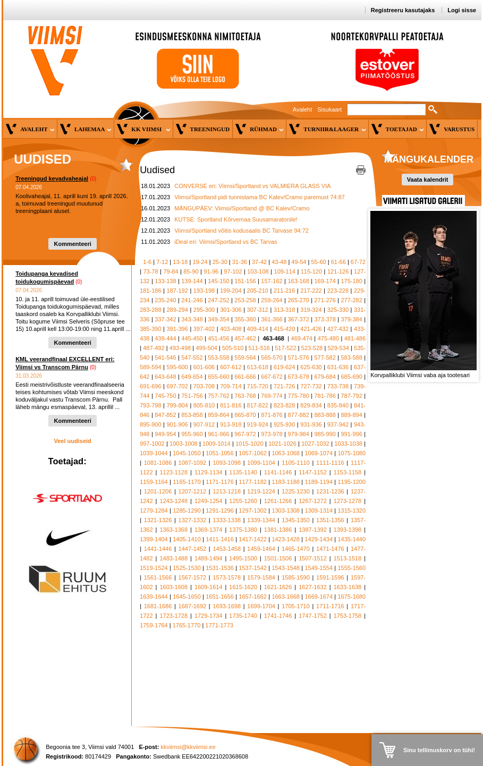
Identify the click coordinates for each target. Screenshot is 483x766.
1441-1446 (158, 549)
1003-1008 (184, 443)
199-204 (230, 290)
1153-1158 (348, 472)
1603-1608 (173, 587)
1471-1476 (330, 549)
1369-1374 (208, 529)
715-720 (257, 386)
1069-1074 (318, 453)
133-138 (165, 281)
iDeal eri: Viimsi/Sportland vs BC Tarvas (225, 242)
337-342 (165, 319)
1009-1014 (216, 443)
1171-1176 (220, 482)
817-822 (257, 405)
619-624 (284, 367)
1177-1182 (253, 482)
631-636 (338, 367)
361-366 (271, 319)
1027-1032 (315, 443)
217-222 (310, 290)
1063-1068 (286, 453)
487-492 (153, 348)
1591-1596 (330, 577)
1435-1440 (352, 539)
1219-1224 (261, 491)
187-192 (177, 290)
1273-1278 (348, 501)
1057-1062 (253, 453)
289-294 (177, 310)
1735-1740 (243, 615)
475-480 (328, 338)
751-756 (191, 396)
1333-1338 (227, 520)
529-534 (338, 348)
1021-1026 (282, 443)
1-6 (147, 262)
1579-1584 (261, 577)
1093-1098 (227, 462)
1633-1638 (348, 587)
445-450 (191, 338)
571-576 (298, 357)
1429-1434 (318, 539)
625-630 (310, 367)
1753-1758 (348, 615)
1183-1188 (286, 482)
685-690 (351, 376)
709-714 (230, 386)
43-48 (279, 262)
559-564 (245, 357)
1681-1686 (158, 606)
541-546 (165, 357)
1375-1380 (243, 529)
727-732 (310, 386)
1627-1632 (313, 587)
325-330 (338, 310)
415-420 (284, 329)
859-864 (218, 415)
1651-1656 (220, 596)
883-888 (324, 415)
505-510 (232, 348)
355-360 (245, 319)
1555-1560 (352, 568)
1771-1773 (219, 625)
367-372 (298, 319)
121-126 (338, 271)
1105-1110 (296, 462)
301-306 (230, 310)
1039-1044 (154, 453)
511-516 (259, 348)
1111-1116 (330, 462)
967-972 (245, 434)
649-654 (191, 376)
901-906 (177, 424)
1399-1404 (154, 539)
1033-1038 (348, 443)
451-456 (218, 338)
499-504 (206, 348)
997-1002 (152, 443)
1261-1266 (278, 501)
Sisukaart (329, 109)
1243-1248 (173, 501)
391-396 (177, 329)
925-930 (284, 424)
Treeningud (210, 129)
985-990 (324, 434)
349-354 (218, 319)
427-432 (338, 329)
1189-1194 (318, 482)
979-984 (298, 434)
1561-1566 (158, 577)
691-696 (150, 386)
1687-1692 (193, 606)
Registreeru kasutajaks (403, 10)
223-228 (338, 290)
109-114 (284, 271)
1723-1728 (173, 615)
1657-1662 (253, 596)
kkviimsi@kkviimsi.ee (187, 747)
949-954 (165, 434)
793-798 (150, 405)
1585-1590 (296, 577)
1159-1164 (154, 482)
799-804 (177, 405)
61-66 (338, 262)
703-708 (204, 386)
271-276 (324, 300)
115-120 (311, 271)
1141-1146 (278, 472)
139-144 (191, 281)
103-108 (257, 271)
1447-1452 (193, 549)
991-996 (351, 434)
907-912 (204, 424)
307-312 (257, 310)
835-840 (338, 405)
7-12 (162, 262)
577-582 (324, 357)
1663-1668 (286, 596)
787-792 (351, 396)
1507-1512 (313, 558)
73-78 (150, 271)
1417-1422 (253, 539)
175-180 (351, 281)
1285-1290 (187, 510)
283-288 (150, 310)
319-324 (310, 310)
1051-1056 (220, 453)
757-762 (218, 396)
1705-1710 (296, 606)
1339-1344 (261, 520)
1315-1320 (352, 510)
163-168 (298, 281)
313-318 (284, 310)
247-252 (218, 300)
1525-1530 (187, 568)
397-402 (204, 329)
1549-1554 (318, 568)
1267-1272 (313, 501)
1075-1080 (352, 453)
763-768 (245, 396)
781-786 (324, 396)
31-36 (239, 262)
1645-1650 (187, 596)
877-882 (298, 415)
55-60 (318, 262)
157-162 (271, 281)
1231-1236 (330, 491)
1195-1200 (352, 482)
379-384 (351, 319)
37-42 (259, 262)
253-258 (245, 300)
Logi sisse (461, 10)
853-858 (191, 415)
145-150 (218, 281)
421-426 (310, 329)
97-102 (233, 271)
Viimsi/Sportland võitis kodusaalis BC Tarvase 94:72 (241, 230)
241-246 (191, 300)
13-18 (180, 262)
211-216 (284, 290)
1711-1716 (330, 606)
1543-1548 (286, 568)
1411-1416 (220, 539)
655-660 (218, 376)
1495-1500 (243, 558)
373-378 (324, 319)
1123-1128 (173, 472)
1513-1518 (348, 558)
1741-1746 (278, 615)
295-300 (204, 310)
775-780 (298, 396)
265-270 (298, 300)
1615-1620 (243, 587)
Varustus (459, 129)
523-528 (312, 348)
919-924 (257, 424)
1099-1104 (261, 462)
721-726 (284, 386)
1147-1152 (313, 472)
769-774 (271, 396)
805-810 (204, 405)
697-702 (177, 386)
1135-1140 (243, 472)
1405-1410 (187, 539)
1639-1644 (154, 596)
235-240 (165, 300)
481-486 (355, 338)
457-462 (245, 338)
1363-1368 (173, 529)
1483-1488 (173, 558)
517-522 (285, 348)
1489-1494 (208, 558)
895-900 (150, 424)
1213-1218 (227, 491)
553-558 (218, 357)
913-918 (230, 424)
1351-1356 (330, 520)
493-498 (180, 348)
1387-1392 (313, 529)
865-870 (245, 415)
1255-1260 (243, 501)
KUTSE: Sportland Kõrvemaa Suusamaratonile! (236, 219)
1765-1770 (187, 625)
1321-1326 (158, 520)
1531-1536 (220, 568)
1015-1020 (249, 443)
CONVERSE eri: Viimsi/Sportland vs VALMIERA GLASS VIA (252, 186)
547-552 (191, 357)
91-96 (211, 271)
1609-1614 (208, 587)
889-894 (351, 415)
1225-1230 (296, 491)
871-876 (271, 415)
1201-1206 (158, 491)
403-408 (230, 329)
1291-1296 (220, 510)
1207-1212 (193, 491)
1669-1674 (318, 596)
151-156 (245, 281)
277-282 (351, 300)
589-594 (150, 367)
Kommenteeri (72, 244)
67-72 (358, 262)
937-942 (338, 424)
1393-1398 (348, 529)
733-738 (338, 386)
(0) (93, 179)
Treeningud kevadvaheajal (51, 178)
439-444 (165, 338)
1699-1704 (261, 606)
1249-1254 (208, 501)
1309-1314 (318, 510)
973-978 (271, 434)
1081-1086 (158, 462)
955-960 (191, 434)
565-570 (271, 357)
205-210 (257, 290)
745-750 (165, 396)
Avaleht (302, 109)
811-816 (230, 405)
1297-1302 (253, 510)
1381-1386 (278, 529)
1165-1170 (187, 482)
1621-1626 (278, 587)
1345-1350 (296, 520)
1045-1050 (187, 453)
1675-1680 (352, 596)
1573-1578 (227, 577)
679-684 (324, 376)
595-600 (177, 367)
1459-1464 (261, 549)
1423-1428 (286, 539)
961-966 (218, 434)
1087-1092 (193, 462)
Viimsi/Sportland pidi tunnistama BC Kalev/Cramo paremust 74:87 (259, 197)
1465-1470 (296, 549)
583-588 (351, 357)
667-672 (271, 376)
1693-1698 (227, 606)
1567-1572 (193, 577)
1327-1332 (193, 520)
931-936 (310, 424)
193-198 (204, 290)
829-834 (310, 405)
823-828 (284, 405)
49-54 (298, 262)
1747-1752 (313, 615)
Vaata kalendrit (427, 179)
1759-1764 (154, 625)
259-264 (271, 300)
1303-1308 (286, 510)
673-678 (298, 376)
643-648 (165, 376)
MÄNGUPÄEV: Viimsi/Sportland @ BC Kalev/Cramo (241, 208)
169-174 (324, 281)
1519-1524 (154, 568)
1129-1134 (208, 472)
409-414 (257, 329)
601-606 (204, 367)
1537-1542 (253, 568)
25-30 (220, 262)
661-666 (245, 376)
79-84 (170, 271)
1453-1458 (227, 549)
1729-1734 (208, 615)
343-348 (191, 319)
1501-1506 (278, 558)
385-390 (150, 329)
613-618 (257, 367)
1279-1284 (154, 510)
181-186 (150, 290)
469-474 (301, 338)
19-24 (199, 262)
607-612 (230, 367)
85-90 (190, 271)
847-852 (165, 415)
